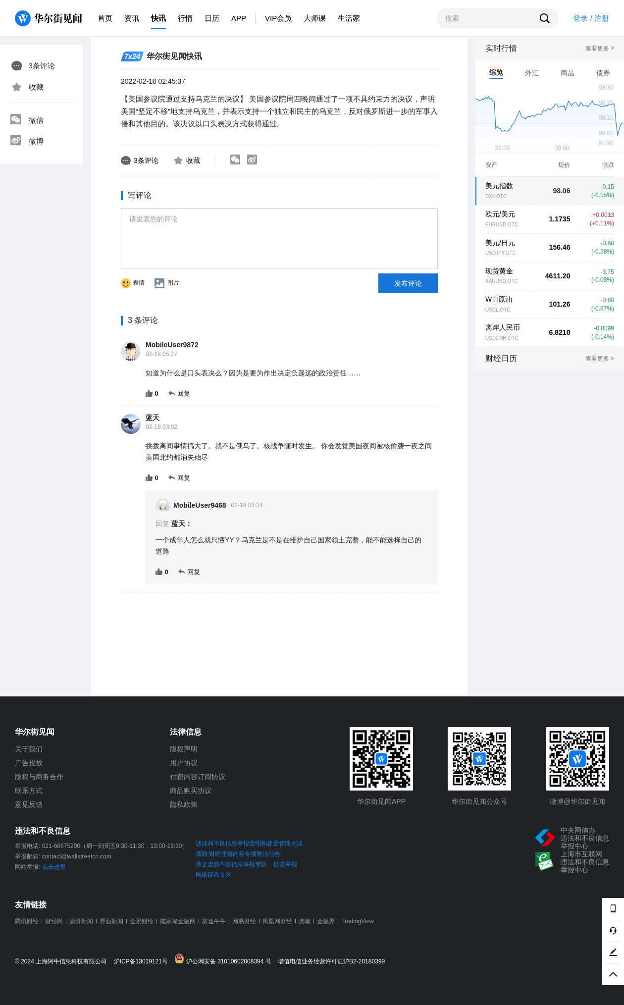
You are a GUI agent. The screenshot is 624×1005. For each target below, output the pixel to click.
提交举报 (285, 864)
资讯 (131, 18)
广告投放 (29, 763)
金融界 (326, 921)
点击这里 (54, 866)
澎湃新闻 (81, 921)
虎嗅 (305, 921)
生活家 (349, 18)
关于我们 (29, 749)
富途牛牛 (214, 921)
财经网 (54, 921)
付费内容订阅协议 (197, 777)
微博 (26, 141)
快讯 (158, 18)
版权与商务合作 (39, 777)
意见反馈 (29, 804)
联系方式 (29, 790)
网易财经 (244, 921)
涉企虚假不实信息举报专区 (231, 864)
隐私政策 (184, 804)
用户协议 (184, 763)
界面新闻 (111, 921)
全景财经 (142, 921)
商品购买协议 (190, 790)
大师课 (315, 18)
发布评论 (408, 283)
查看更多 (599, 49)
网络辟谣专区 (213, 874)
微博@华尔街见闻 (577, 801)
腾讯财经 (27, 921)
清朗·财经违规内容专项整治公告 (238, 853)
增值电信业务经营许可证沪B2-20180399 (331, 961)
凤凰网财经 (277, 921)
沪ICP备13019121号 (143, 961)
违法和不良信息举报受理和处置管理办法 (249, 843)
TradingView (357, 921)
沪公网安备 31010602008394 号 (225, 959)
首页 (105, 18)
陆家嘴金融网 (178, 921)
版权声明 (184, 749)
